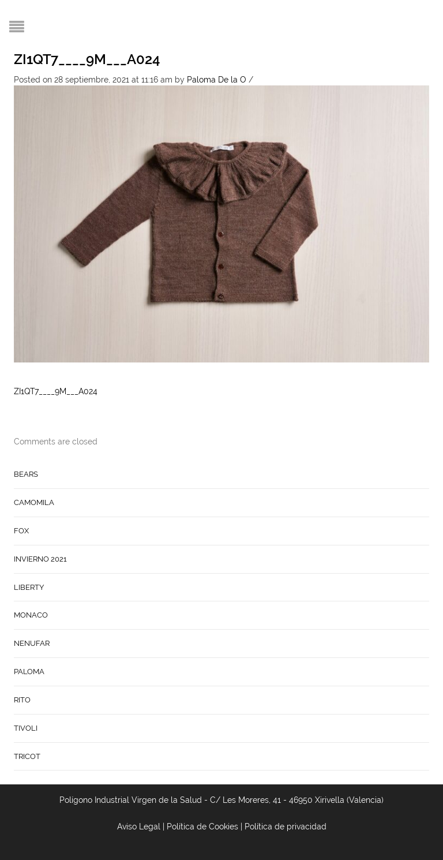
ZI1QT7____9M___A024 (87, 59)
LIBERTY (29, 587)
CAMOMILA (34, 502)
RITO (22, 700)
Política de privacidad (285, 826)
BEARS (26, 474)
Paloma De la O (216, 79)
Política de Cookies (202, 826)
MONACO (31, 615)
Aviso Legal (138, 826)
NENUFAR (32, 643)
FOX (21, 530)
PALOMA (29, 671)
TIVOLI (25, 728)
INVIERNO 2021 (40, 559)
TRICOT (27, 756)
